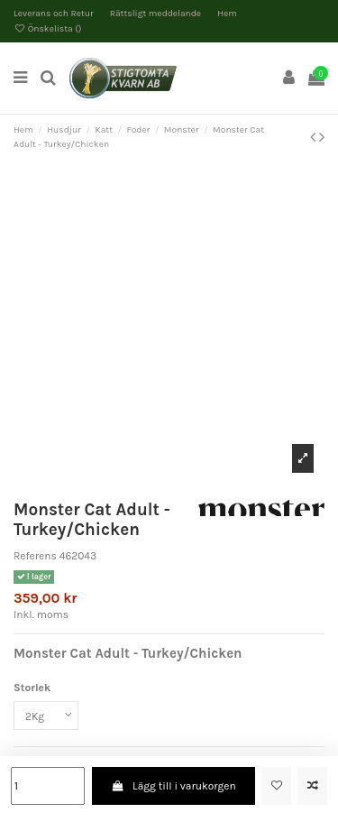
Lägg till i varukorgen (173, 786)
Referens (35, 556)
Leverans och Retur (55, 13)
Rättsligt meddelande (157, 13)
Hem (227, 13)
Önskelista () (48, 28)
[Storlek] (46, 715)
